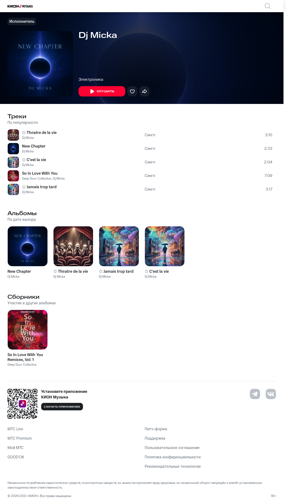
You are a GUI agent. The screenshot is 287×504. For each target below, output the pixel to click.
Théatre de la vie (42, 133)
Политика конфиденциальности (173, 457)
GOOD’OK (15, 457)
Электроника (91, 79)
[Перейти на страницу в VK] (271, 394)
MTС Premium (19, 438)
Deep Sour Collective (36, 178)
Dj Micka (28, 138)
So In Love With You (39, 173)
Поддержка (155, 438)
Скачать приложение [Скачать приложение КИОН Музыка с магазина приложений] (62, 406)
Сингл (150, 135)
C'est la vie (36, 160)
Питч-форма (156, 429)
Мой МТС (15, 448)
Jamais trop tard (42, 187)
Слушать (102, 91)
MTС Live (15, 429)
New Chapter (34, 146)
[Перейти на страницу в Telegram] (255, 394)
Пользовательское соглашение (172, 448)
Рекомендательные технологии (173, 466)
